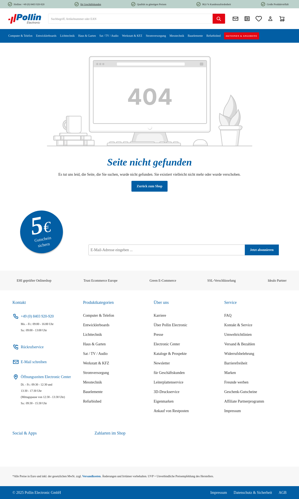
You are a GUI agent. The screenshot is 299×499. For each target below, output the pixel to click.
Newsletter (162, 363)
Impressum (232, 411)
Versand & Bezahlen (239, 344)
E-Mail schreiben (34, 362)
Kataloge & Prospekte (170, 354)
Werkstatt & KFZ (96, 363)
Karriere (160, 315)
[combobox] (130, 19)
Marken (230, 373)
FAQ (228, 315)
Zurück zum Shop (149, 186)
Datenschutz (112, 259)
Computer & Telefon (98, 315)
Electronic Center (167, 344)
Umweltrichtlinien (238, 334)
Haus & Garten (94, 344)
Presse (158, 334)
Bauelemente (93, 392)
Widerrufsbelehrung (239, 354)
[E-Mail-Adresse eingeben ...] (166, 250)
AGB (283, 492)
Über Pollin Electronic (170, 325)
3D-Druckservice (166, 392)
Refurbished (92, 401)
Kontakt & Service (238, 325)
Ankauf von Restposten (171, 411)
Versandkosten (91, 476)
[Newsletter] (235, 18)
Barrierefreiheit (235, 363)
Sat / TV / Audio (95, 354)
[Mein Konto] (270, 18)
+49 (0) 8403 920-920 (37, 316)
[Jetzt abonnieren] (262, 250)
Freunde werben (236, 382)
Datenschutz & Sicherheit (253, 492)
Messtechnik (92, 382)
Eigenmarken (164, 401)
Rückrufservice (32, 347)
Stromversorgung (96, 373)
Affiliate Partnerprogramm (244, 401)
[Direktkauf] (247, 18)
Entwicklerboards (96, 325)
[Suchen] (219, 19)
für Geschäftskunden (169, 373)
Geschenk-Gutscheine (240, 392)
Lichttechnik (92, 334)
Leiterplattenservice (168, 382)
